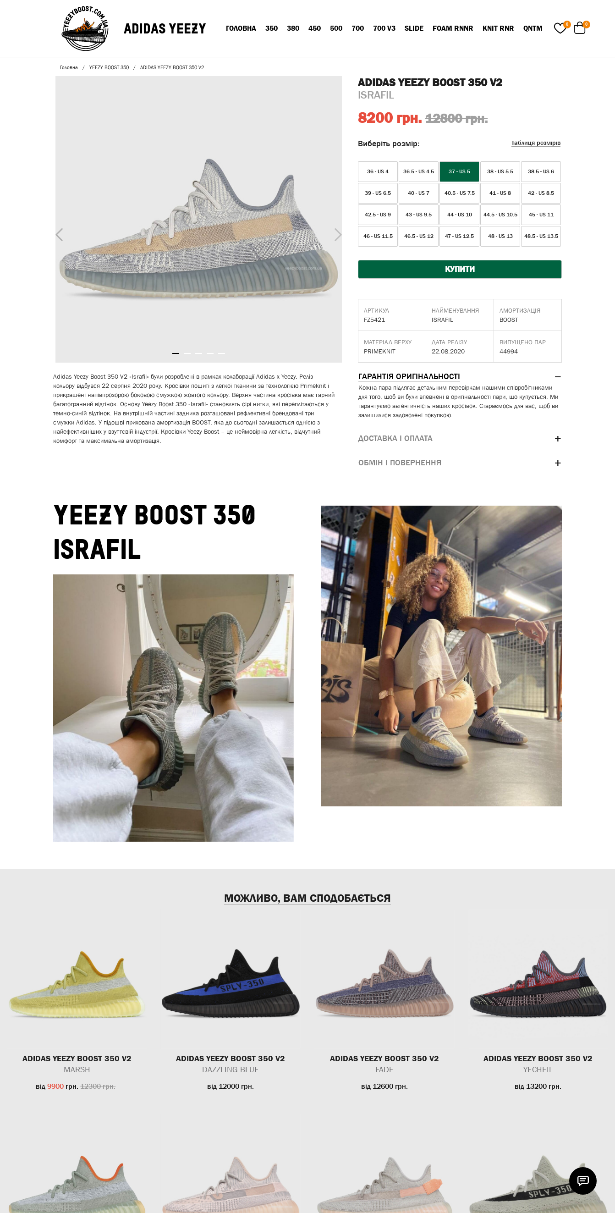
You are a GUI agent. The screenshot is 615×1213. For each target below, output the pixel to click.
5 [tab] (221, 353)
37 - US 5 (459, 171)
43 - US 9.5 (419, 214)
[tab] (459, 376)
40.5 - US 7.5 (460, 193)
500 (336, 28)
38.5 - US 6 (541, 171)
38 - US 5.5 (500, 171)
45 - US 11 (541, 214)
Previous (57, 233)
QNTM (533, 28)
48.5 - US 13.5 (541, 236)
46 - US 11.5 (378, 236)
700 (357, 28)
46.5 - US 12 (419, 236)
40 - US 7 (418, 193)
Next (336, 232)
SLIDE (414, 28)
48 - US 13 (500, 236)
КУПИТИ (460, 269)
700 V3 (384, 28)
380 (293, 28)
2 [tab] (187, 353)
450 (314, 28)
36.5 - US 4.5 (418, 171)
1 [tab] (175, 353)
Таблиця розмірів (535, 142)
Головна (241, 28)
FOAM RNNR (453, 28)
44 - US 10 (459, 214)
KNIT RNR (498, 28)
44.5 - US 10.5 (500, 214)
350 (271, 28)
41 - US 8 (500, 193)
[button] (459, 376)
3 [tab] (198, 353)
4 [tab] (210, 353)
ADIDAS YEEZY (165, 28)
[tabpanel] (198, 219)
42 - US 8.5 (541, 193)
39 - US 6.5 (378, 193)
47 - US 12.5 (459, 236)
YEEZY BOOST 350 (109, 67)
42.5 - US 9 (378, 214)
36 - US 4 (378, 171)
